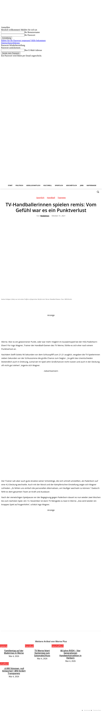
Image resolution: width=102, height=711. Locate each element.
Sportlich (40, 198)
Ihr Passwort (30, 35)
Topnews (61, 198)
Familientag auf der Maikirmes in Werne (13, 651)
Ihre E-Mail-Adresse (33, 50)
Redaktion (44, 216)
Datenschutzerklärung (10, 43)
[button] (98, 192)
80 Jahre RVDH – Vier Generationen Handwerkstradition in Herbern (70, 653)
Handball (51, 198)
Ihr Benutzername (32, 32)
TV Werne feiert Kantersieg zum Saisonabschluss (42, 651)
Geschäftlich (58, 645)
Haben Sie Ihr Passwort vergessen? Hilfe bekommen (23, 40)
